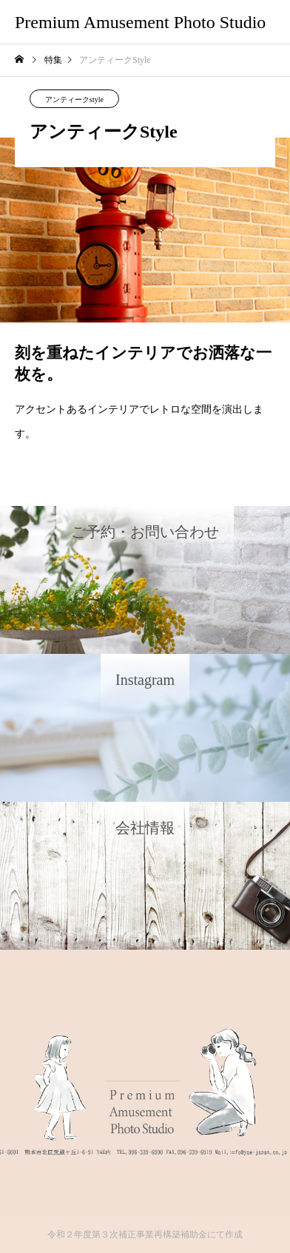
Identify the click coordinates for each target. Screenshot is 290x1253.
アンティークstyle (74, 99)
